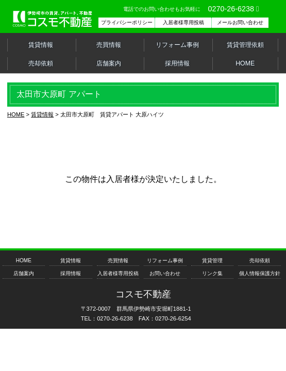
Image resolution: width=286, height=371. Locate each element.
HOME (245, 63)
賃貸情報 (40, 44)
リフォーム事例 (177, 44)
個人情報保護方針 (259, 273)
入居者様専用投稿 (118, 273)
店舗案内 (108, 63)
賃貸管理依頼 (245, 44)
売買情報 (108, 44)
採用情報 (177, 63)
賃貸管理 (212, 260)
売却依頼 (40, 63)
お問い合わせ (164, 273)
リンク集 (212, 273)
